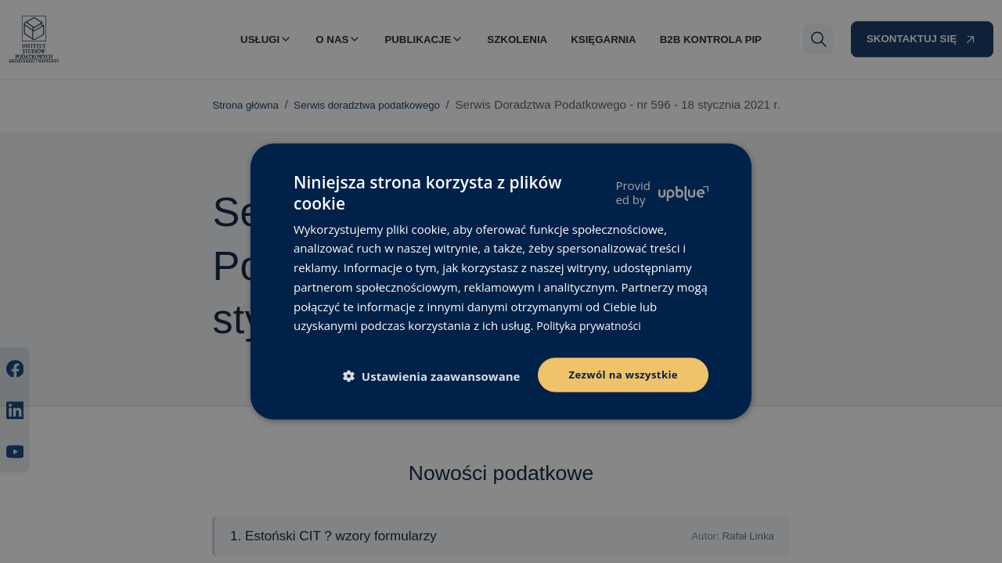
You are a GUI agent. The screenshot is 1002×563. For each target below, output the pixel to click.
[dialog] (501, 281)
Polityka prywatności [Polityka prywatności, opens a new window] (592, 324)
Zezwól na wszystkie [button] (619, 374)
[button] (431, 376)
